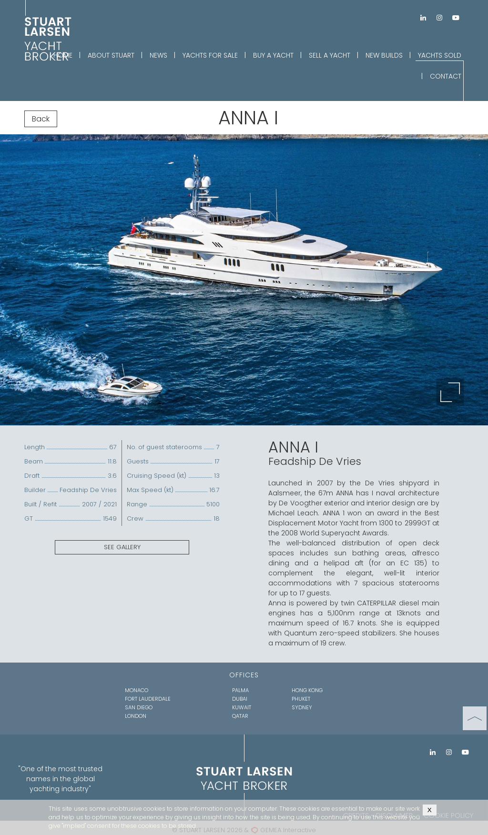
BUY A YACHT (273, 55)
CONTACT (445, 76)
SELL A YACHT (329, 55)
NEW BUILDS (384, 55)
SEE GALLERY (122, 547)
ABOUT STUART (111, 55)
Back (41, 118)
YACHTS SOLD (439, 55)
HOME (62, 55)
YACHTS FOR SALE (210, 55)
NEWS (158, 55)
